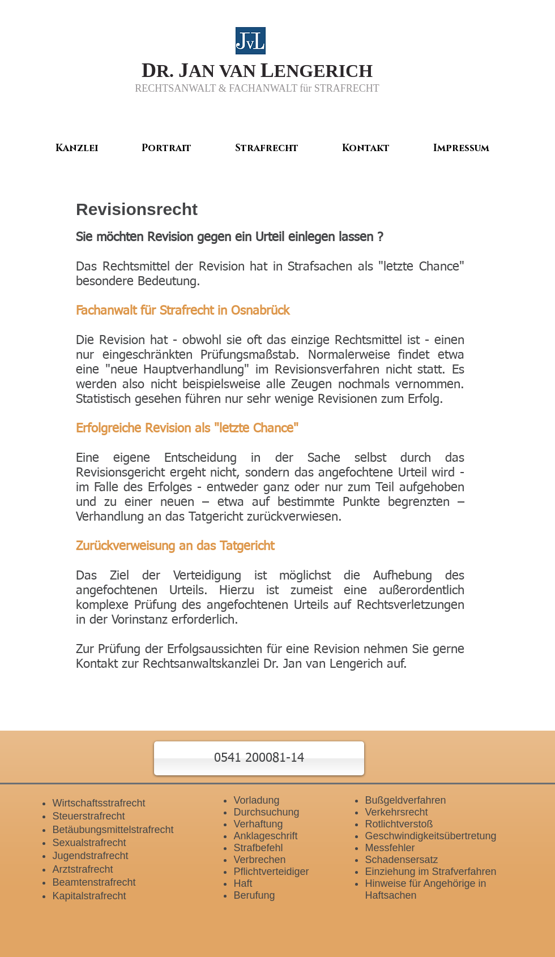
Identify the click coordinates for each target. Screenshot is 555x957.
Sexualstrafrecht (89, 842)
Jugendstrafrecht (90, 855)
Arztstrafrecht (82, 869)
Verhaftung (258, 824)
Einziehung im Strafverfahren (430, 871)
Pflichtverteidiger (271, 871)
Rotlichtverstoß (399, 824)
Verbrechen (259, 859)
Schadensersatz (401, 859)
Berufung (254, 895)
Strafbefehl (258, 847)
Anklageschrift (265, 836)
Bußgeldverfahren (405, 800)
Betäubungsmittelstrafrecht (112, 829)
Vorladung (256, 800)
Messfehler (390, 847)
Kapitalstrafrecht (89, 896)
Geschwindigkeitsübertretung (430, 836)
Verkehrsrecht (396, 812)
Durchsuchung (266, 812)
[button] (259, 758)
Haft (242, 883)
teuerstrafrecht (92, 816)
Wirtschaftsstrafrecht (98, 803)
